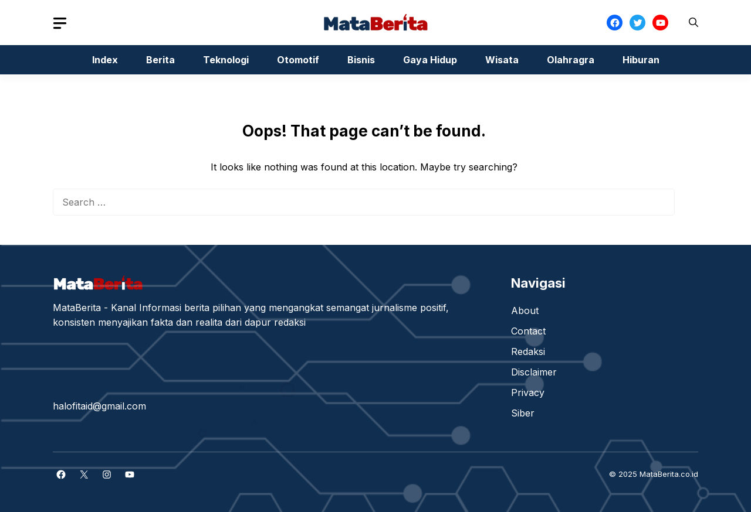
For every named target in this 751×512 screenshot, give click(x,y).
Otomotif (298, 60)
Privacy (527, 392)
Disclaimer (534, 372)
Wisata (502, 60)
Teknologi (226, 60)
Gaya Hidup (430, 60)
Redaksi (528, 351)
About (525, 310)
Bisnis (361, 60)
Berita (160, 60)
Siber (523, 413)
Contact (528, 331)
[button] (693, 22)
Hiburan (641, 60)
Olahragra (570, 60)
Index (105, 60)
